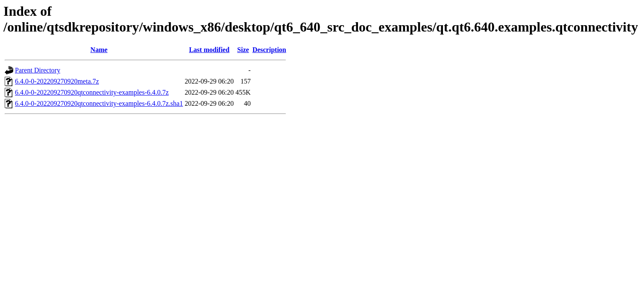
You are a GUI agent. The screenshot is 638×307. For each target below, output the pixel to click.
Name (99, 49)
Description (269, 49)
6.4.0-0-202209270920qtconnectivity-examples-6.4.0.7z (92, 92)
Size (243, 49)
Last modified (209, 49)
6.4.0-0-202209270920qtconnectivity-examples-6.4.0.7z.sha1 (99, 103)
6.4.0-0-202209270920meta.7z (57, 81)
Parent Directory (37, 70)
